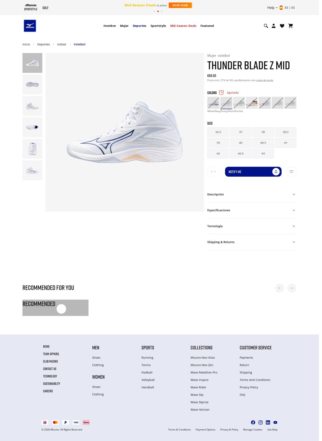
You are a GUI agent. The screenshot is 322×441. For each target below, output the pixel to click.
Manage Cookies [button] (252, 429)
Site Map (272, 429)
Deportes (139, 26)
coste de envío (264, 80)
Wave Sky (197, 395)
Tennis (146, 365)
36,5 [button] (218, 132)
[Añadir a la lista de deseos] (291, 172)
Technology (50, 376)
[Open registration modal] (273, 26)
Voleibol (79, 44)
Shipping (246, 372)
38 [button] (263, 132)
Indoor (61, 44)
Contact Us (49, 369)
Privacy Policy (249, 387)
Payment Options (205, 429)
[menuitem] (109, 26)
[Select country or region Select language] (287, 8)
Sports (148, 347)
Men (95, 347)
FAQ (242, 395)
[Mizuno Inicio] (31, 7)
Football (147, 372)
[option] (213, 103)
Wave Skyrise (200, 402)
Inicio (26, 44)
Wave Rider (198, 387)
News (46, 346)
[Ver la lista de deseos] (282, 26)
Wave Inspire (200, 380)
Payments (246, 357)
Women (98, 377)
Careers (48, 391)
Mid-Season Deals (183, 26)
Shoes (96, 357)
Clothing (98, 365)
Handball (148, 387)
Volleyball (148, 380)
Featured (207, 26)
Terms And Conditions (255, 380)
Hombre (110, 26)
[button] (279, 288)
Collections (201, 347)
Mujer (124, 26)
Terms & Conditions (179, 429)
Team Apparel (51, 354)
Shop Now (180, 5)
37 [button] (240, 132)
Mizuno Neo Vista (203, 357)
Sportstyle (158, 26)
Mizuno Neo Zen (202, 365)
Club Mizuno (50, 361)
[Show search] (266, 26)
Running (147, 357)
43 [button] (263, 153)
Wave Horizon (200, 409)
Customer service (256, 347)
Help (271, 7)
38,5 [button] (286, 132)
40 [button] (240, 143)
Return (244, 365)
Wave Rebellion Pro (204, 372)
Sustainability (51, 384)
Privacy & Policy (229, 429)
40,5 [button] (263, 143)
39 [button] (218, 143)
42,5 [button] (241, 153)
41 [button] (285, 143)
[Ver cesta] (290, 26)
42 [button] (218, 153)
